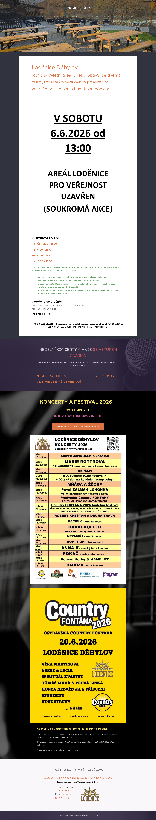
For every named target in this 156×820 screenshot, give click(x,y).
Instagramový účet (66, 798)
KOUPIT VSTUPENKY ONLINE (78, 416)
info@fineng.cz (64, 791)
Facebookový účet (66, 794)
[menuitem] (33, 16)
